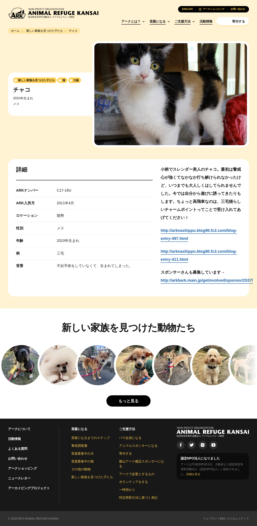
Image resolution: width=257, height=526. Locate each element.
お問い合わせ (17, 458)
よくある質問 (17, 448)
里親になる (158, 21)
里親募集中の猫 (82, 461)
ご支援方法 (182, 21)
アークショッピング (22, 468)
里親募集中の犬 (82, 453)
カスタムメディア (237, 518)
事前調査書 (79, 445)
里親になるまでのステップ (90, 438)
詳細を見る (193, 474)
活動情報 (206, 21)
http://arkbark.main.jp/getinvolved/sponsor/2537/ (207, 280)
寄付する (125, 453)
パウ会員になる (130, 438)
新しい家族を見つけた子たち (92, 477)
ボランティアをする (133, 482)
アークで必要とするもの (136, 474)
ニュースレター (19, 478)
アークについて (19, 429)
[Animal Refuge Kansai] (53, 13)
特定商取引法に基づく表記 (138, 497)
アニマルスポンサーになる (138, 445)
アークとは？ (131, 21)
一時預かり (127, 489)
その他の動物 (81, 469)
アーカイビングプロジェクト (29, 488)
